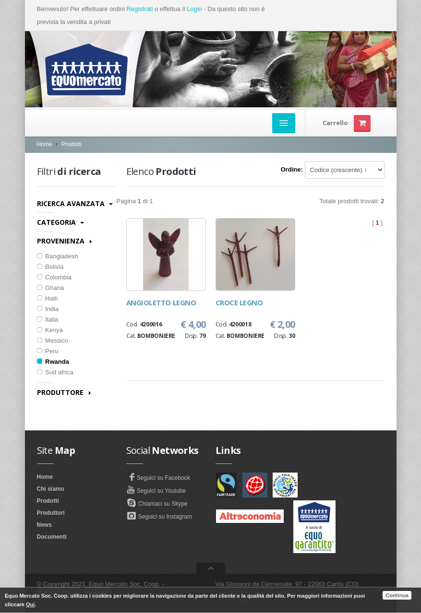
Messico (52, 340)
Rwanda (53, 361)
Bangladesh (57, 256)
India (48, 308)
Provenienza (64, 240)
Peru (48, 351)
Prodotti (71, 144)
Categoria (60, 222)
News (44, 524)
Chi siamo (50, 489)
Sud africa (55, 372)
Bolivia (50, 266)
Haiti (47, 298)
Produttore (64, 392)
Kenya (50, 330)
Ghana (50, 287)
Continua (397, 595)
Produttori (51, 512)
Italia (48, 319)
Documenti (52, 536)
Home (44, 144)
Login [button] (194, 8)
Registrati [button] (139, 8)
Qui (30, 604)
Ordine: (292, 169)
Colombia (54, 277)
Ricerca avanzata (75, 203)
